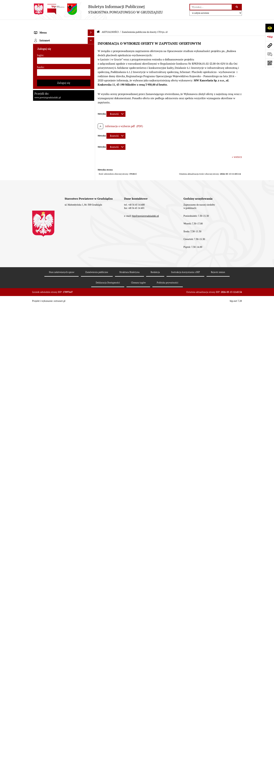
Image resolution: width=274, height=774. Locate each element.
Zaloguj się (63, 700)
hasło (40, 685)
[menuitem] (63, 39)
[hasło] (63, 690)
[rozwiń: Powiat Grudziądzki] (91, 39)
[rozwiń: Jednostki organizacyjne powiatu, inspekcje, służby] (91, 127)
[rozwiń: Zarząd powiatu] (91, 74)
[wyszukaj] (210, 7)
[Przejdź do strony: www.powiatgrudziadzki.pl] (269, 45)
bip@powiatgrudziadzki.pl (145, 754)
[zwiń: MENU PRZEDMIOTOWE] (91, 30)
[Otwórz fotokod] (269, 63)
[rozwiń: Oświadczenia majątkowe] (91, 140)
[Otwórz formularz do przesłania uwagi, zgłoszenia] (269, 54)
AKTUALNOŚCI (110, 23)
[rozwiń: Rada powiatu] (91, 57)
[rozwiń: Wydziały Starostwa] (91, 118)
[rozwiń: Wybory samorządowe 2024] (91, 267)
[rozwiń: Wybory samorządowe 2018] (91, 276)
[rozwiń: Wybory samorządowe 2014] (91, 285)
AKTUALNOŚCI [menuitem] (43, 157)
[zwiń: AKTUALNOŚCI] (91, 158)
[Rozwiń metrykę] (115, 105)
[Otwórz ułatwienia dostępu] (269, 28)
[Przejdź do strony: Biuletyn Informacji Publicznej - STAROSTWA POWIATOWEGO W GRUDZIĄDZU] (97, 9)
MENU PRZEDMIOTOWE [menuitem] (49, 30)
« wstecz (237, 148)
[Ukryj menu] (91, 24)
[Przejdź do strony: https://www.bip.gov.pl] (269, 36)
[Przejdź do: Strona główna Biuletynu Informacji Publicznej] (98, 23)
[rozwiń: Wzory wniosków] (91, 246)
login (40, 673)
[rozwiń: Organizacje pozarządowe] (91, 453)
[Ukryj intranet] (91, 658)
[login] (63, 678)
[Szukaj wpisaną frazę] (237, 7)
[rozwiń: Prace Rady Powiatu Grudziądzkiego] (91, 149)
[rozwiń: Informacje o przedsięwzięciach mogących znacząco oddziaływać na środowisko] (91, 338)
